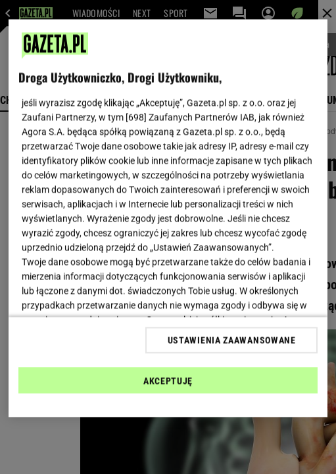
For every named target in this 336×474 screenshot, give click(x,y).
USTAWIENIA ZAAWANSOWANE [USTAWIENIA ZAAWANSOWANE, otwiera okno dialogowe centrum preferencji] (232, 340)
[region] (168, 218)
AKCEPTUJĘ (168, 380)
